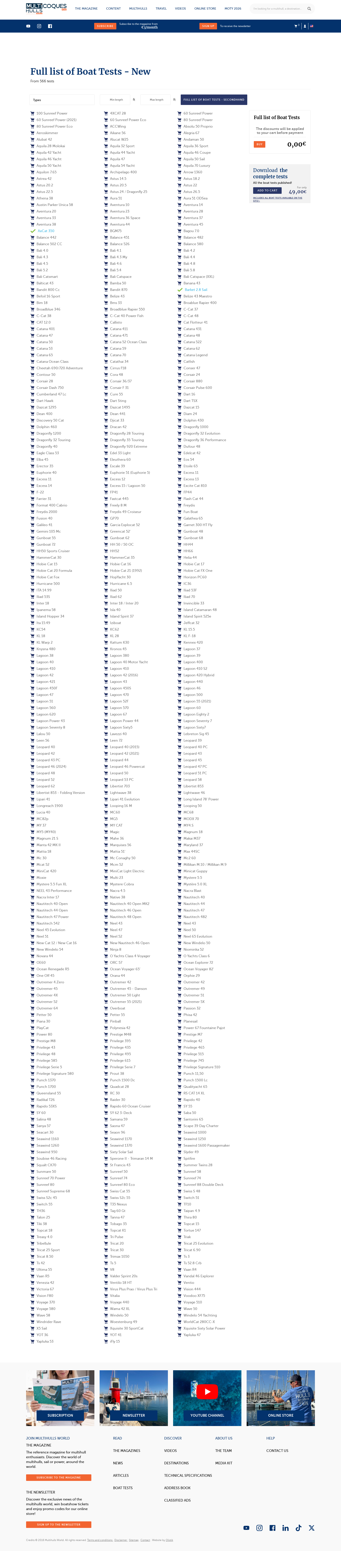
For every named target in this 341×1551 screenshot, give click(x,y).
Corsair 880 (189, 381)
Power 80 (41, 1034)
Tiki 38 (38, 1224)
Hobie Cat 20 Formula (51, 571)
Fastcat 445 (116, 499)
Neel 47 (113, 930)
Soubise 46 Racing (48, 1159)
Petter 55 (114, 1015)
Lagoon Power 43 (47, 721)
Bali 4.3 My (115, 257)
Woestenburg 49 (120, 1322)
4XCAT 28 (115, 113)
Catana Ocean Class (49, 362)
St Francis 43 (117, 1165)
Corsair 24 (188, 375)
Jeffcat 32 (188, 623)
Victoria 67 (42, 1289)
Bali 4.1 (112, 251)
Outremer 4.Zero (47, 982)
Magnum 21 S (44, 838)
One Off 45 (42, 976)
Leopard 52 (42, 780)
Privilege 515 (190, 1054)
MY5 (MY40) (43, 832)
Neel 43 (113, 923)
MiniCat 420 (43, 871)
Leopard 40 (42, 747)
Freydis (186, 505)
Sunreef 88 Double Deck (200, 1185)
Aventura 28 (190, 211)
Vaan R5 (39, 1276)
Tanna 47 (114, 1217)
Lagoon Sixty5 (118, 727)
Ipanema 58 (43, 610)
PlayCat (39, 1028)
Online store (205, 8)
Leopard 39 (189, 741)
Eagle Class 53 (44, 453)
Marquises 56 (117, 845)
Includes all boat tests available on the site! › (277, 199)
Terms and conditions (100, 1540)
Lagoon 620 (43, 714)
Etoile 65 (187, 466)
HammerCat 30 (45, 558)
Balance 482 (190, 238)
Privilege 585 (43, 1061)
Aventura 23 (116, 211)
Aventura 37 (190, 218)
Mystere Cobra (119, 884)
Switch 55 (41, 1204)
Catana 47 (41, 336)
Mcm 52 (113, 865)
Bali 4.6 (113, 264)
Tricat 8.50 (41, 1257)
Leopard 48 (42, 773)
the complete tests (270, 173)
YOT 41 (113, 1335)
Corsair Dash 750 (47, 388)
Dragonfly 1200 (45, 433)
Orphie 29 (188, 976)
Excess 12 (114, 479)
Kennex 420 (190, 643)
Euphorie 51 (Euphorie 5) (127, 473)
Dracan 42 (115, 427)
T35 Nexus (115, 1204)
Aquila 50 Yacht (45, 166)
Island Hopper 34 (47, 616)
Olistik (169, 1540)
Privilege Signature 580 (52, 1074)
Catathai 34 (116, 362)
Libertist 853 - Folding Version (57, 793)
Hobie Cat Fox (44, 577)
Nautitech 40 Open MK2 (126, 904)
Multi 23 (113, 878)
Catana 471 (116, 336)
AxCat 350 (42, 231)
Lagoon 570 (116, 708)
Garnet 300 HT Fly (194, 525)
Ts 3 (183, 1257)
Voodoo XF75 (191, 1296)
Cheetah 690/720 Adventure (56, 368)
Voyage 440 (116, 1302)
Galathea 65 (190, 518)
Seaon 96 (114, 1132)
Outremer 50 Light (122, 995)
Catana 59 (115, 349)
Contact (145, 1540)
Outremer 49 (191, 989)
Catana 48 (188, 336)
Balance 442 (43, 238)
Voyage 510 (189, 1302)
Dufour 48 (188, 447)
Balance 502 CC (46, 244)
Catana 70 (115, 355)
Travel (161, 8)
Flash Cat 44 (190, 499)
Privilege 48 (42, 1054)
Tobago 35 (115, 1224)
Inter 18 (39, 603)
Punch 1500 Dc (119, 1080)
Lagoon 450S (117, 688)
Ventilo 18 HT (118, 1283)
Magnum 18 (190, 832)
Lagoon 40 (42, 662)
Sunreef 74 (115, 1178)
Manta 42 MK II (45, 845)
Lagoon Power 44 (121, 721)
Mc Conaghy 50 (119, 858)
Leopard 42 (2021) (121, 754)
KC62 (111, 629)
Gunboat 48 (190, 531)
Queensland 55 (45, 1093)
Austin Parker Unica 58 (51, 205)
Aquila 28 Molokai (47, 146)
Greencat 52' (117, 531)
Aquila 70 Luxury (193, 166)
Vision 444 (189, 1289)
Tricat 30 (114, 1250)
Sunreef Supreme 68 (50, 1191)
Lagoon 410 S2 (192, 669)
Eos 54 (185, 460)
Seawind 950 (43, 1152)
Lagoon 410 (42, 669)
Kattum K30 (116, 643)
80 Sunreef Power (195, 120)
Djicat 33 (114, 420)
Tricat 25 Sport (45, 1250)
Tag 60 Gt (114, 1211)
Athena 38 (41, 198)
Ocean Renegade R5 (49, 969)
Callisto (113, 322)
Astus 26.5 (188, 192)
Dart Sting (115, 401)
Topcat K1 (115, 1230)
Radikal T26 (42, 1100)
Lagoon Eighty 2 (193, 714)
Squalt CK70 (43, 1165)
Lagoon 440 (190, 682)
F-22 (37, 492)
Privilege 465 (190, 1048)
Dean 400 (41, 414)
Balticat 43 (41, 283)
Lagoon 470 (116, 695)
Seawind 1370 (118, 1146)
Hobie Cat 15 (43, 564)
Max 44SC (188, 852)
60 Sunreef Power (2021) (53, 120)
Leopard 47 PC (192, 767)
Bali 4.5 (39, 264)
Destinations (176, 1463)
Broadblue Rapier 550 (124, 309)
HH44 (185, 545)
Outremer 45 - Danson (125, 989)
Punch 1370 (43, 1080)
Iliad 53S (40, 597)
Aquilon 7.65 (43, 172)
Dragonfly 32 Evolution (198, 433)
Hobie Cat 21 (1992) (123, 571)
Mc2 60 (186, 858)
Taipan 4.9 (188, 1211)
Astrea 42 (41, 179)
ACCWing (115, 126)
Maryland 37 (190, 845)
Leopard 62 (42, 786)
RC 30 (112, 1093)
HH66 (185, 551)
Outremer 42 (117, 982)
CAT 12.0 (40, 322)
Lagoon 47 (41, 695)
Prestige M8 (43, 1041)
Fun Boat (187, 512)
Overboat (114, 1008)
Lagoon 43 (115, 682)
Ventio (185, 1283)
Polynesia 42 (117, 1028)
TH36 (37, 1211)
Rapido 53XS (43, 1106)
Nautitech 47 (190, 910)
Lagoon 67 (115, 714)
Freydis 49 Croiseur (122, 512)
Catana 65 (41, 355)
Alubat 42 (41, 140)
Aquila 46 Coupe (194, 153)
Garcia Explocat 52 (122, 525)
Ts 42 (37, 1263)
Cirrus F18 (115, 368)
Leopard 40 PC (192, 747)
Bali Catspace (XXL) (195, 277)
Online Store (281, 1398)
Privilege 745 (190, 1061)
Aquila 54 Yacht (119, 166)
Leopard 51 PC (192, 773)
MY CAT (113, 825)
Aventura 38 (43, 224)
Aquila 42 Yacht (45, 153)
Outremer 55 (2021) (123, 1002)
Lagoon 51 (41, 701)
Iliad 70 (186, 597)
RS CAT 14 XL (191, 1093)
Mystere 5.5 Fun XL (48, 884)
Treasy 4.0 (41, 1237)
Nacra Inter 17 (44, 897)
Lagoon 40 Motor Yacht (126, 662)
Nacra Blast (189, 891)
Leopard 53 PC (119, 780)
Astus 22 (187, 185)
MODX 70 (188, 819)
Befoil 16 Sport (45, 296)
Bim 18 (39, 303)
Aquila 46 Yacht (46, 159)
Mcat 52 (39, 865)
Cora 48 (113, 375)
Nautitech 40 (191, 897)
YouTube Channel (207, 1398)
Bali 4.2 (186, 251)
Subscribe (105, 26)
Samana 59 (116, 1119)
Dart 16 (186, 394)
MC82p (39, 819)
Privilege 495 (117, 1054)
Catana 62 (188, 349)
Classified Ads (177, 1500)
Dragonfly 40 (43, 447)
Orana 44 (114, 976)
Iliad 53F (187, 590)
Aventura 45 (190, 224)
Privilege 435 (117, 1048)
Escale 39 (114, 466)
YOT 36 (39, 1335)
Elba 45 (39, 460)
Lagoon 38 (41, 656)
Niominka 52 (190, 950)
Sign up (208, 26)
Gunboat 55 (43, 538)
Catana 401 (42, 329)
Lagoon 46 (189, 688)
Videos (180, 8)
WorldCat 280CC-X (196, 1322)
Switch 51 (188, 1198)
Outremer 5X (191, 1002)
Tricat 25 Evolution (195, 1244)
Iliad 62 (113, 597)
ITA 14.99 (41, 590)
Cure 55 (113, 394)
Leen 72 (113, 741)
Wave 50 (187, 1309)
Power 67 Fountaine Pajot (201, 1028)
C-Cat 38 (40, 316)
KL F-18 (186, 636)
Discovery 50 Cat (47, 420)
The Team (223, 1451)
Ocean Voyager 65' (122, 969)
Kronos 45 (115, 649)
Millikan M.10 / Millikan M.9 (202, 865)
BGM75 (113, 231)
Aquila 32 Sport (119, 146)
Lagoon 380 (116, 656)
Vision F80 (41, 1296)
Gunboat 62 (116, 538)
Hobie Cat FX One (194, 571)
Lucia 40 (40, 812)
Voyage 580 (42, 1309)
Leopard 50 (116, 773)
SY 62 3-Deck (118, 1113)
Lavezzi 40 (115, 734)
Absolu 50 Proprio (195, 126)
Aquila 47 (114, 159)
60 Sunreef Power (195, 113)
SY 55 (184, 1106)
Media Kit (223, 1463)
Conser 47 (188, 368)
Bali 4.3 (39, 257)
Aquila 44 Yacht (119, 153)
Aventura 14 (190, 205)
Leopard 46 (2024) (48, 767)
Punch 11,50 (190, 1074)
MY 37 (38, 825)
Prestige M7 (189, 1034)
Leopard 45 (189, 760)
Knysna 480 (42, 649)
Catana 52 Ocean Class (125, 342)
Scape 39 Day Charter (198, 1126)
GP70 (111, 518)
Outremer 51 (190, 995)
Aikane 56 (115, 133)
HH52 (111, 551)
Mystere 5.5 (189, 878)
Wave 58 (40, 1315)
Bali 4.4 (186, 257)
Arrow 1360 (189, 172)
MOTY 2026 (233, 8)
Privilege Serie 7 (119, 1067)
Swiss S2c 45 (43, 1198)
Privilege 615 (117, 1061)
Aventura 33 (43, 218)
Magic (112, 832)
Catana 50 (41, 342)
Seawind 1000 (191, 1132)
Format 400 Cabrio (48, 505)
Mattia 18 (40, 852)
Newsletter (134, 1398)
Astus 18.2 (188, 179)
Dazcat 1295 (43, 407)
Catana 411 (116, 329)
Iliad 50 (113, 590)
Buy (259, 144)
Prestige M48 (117, 1034)
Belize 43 (114, 296)
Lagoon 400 (190, 662)
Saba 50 (186, 1113)
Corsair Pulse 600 (194, 388)
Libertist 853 (190, 786)
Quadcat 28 (116, 1087)
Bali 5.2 (39, 270)
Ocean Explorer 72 (195, 963)
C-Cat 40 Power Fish (124, 316)
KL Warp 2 (41, 643)
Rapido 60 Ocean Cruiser (127, 1106)
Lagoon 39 (189, 656)
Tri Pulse (113, 1237)
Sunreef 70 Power (47, 1178)
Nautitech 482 (192, 917)
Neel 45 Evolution (47, 930)
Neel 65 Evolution (194, 936)
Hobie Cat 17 (190, 564)
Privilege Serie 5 (46, 1067)
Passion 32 (189, 1008)
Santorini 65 (190, 1119)
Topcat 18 (41, 1230)
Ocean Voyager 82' (195, 969)
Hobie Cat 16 (117, 564)
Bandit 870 (115, 290)
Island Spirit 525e (194, 616)
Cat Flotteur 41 (192, 322)
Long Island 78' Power (198, 799)
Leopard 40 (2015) (121, 747)
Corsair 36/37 (118, 381)
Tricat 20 (114, 1244)
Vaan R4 (187, 1270)
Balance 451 (116, 238)
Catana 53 (41, 349)
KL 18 (37, 636)
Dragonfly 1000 (192, 427)
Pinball (112, 1021)
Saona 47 (114, 1126)
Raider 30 (114, 1100)
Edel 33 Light (117, 453)
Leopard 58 (189, 780)
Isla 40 (112, 610)
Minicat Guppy (192, 871)
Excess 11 (188, 473)
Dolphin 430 (190, 420)
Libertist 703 (117, 786)
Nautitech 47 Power (49, 917)
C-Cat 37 (187, 309)
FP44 (184, 492)
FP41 (111, 492)
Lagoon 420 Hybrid (195, 675)
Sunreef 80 (42, 1185)
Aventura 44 (117, 224)
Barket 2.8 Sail (192, 290)
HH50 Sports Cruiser (50, 551)
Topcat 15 (188, 1224)
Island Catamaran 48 (197, 610)
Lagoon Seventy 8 (47, 727)
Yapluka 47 (189, 1335)
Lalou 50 (40, 734)
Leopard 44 (116, 760)
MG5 (111, 819)
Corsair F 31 (116, 388)
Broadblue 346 (45, 309)
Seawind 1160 (44, 1139)
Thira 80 (187, 1217)
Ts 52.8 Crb (189, 1263)
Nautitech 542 (45, 923)
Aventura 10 (116, 205)
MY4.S (185, 825)
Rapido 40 (188, 1100)
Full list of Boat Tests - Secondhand (214, 99)
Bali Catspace (118, 277)
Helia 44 (187, 558)
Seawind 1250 (191, 1139)
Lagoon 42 (41, 675)
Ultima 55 (41, 1270)
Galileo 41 (41, 525)
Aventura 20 (43, 211)
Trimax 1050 (116, 1257)
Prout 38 (114, 1074)
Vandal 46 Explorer (195, 1276)
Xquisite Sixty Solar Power (201, 1328)
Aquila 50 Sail (191, 159)
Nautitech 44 (191, 904)
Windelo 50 (116, 1315)
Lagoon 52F (116, 701)
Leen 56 (39, 741)
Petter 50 (41, 1015)
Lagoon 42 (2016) (121, 675)
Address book (177, 1488)
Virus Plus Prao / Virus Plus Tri (130, 1289)
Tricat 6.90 (189, 1250)
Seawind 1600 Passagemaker (203, 1146)
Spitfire (186, 1159)
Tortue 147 (189, 1230)
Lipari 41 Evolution (122, 799)
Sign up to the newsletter (58, 1524)
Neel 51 (39, 936)
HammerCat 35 (119, 558)
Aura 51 (113, 198)
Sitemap (134, 1540)
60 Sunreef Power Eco (125, 120)
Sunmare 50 (43, 1172)
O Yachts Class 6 (193, 956)
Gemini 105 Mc (45, 531)
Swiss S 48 (188, 1191)
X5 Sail (38, 1328)
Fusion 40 (41, 518)
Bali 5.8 (186, 270)
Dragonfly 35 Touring (124, 440)
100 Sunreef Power (48, 113)
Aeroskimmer (44, 133)
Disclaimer (121, 1540)
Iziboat (112, 623)
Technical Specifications (188, 1476)
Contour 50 (42, 375)
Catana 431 (189, 329)
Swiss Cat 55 (117, 1191)
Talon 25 (40, 1217)
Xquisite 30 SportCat (124, 1328)
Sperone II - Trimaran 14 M (128, 1159)
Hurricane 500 (45, 584)
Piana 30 (40, 1021)
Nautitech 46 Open (122, 910)
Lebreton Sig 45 (193, 734)
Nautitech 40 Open (49, 904)
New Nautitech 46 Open (127, 943)
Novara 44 (41, 956)
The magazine (86, 8)
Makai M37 (188, 838)
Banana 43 (188, 283)
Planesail (187, 1021)
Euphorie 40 (43, 473)
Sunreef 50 (116, 1172)
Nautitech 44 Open (49, 910)
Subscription (60, 1398)
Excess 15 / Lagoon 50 (124, 486)
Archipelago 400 (120, 172)
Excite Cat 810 (192, 486)
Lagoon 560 (43, 708)
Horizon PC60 (192, 577)
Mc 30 (38, 858)
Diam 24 (187, 414)
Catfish (186, 362)
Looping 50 (189, 806)
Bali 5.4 (112, 270)
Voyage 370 (42, 1302)
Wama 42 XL (117, 1309)
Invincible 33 (190, 603)
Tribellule (40, 1244)
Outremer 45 (44, 989)
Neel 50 (186, 930)
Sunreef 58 (189, 1172)
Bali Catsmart (44, 277)
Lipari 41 (40, 799)
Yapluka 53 (41, 1341)
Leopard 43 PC (45, 760)
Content (113, 8)
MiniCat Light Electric (124, 871)
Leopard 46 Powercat (124, 767)
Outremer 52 (43, 1002)
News (118, 1463)
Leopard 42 (42, 754)
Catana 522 (189, 342)
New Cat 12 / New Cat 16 (53, 943)
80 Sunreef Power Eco (51, 126)
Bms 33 (113, 303)
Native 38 (114, 897)
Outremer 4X (44, 995)
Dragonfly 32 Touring (50, 440)
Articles (121, 1476)
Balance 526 (117, 244)
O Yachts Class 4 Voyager (127, 956)
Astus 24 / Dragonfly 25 (125, 192)
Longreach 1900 (46, 806)
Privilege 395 (117, 1041)
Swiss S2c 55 (117, 1198)
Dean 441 (114, 414)
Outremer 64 (44, 1008)
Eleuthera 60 (117, 460)
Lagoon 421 (42, 682)
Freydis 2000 (43, 512)
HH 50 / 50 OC (119, 545)
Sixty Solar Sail (118, 1152)
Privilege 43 (42, 1048)
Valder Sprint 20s (120, 1276)
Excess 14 (41, 486)
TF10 (184, 1204)
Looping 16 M (118, 806)
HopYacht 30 (117, 577)
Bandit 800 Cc (45, 290)
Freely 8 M (115, 505)
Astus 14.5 (115, 179)
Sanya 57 (40, 1126)
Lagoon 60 (189, 708)
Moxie (38, 878)
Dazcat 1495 (117, 407)
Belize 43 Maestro (194, 296)
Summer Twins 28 (194, 1165)
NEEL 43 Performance (51, 891)
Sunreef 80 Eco (119, 1185)
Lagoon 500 (190, 695)
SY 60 (38, 1113)
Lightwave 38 (117, 793)
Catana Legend (192, 355)
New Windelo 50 (193, 943)
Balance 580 (190, 244)
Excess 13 (188, 479)
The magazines (126, 1451)
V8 (109, 1270)
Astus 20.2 (41, 185)
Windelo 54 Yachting (197, 1315)
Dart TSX (187, 401)
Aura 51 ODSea (192, 198)
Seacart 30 (41, 1132)
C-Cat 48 (188, 316)
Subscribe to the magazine (59, 1477)
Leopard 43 (189, 754)
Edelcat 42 (189, 453)
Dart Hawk (41, 401)
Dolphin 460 (43, 427)
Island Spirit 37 (119, 616)
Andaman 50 (190, 140)
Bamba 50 (115, 283)
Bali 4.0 (39, 251)
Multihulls (138, 8)
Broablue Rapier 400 (197, 303)
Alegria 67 (188, 133)
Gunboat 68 (190, 538)
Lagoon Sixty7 (191, 727)
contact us (277, 1451)
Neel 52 (113, 936)
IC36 (184, 584)
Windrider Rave (45, 1322)
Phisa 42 (187, 1015)
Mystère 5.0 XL (192, 884)
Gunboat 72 (42, 545)
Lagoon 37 (188, 649)
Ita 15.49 (40, 623)
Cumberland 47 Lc (48, 394)
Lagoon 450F (43, 688)
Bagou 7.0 (188, 231)
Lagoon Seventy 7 (194, 721)
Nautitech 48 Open (122, 917)
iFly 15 (112, 1341)
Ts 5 (110, 1263)
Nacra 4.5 (114, 891)
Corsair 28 (41, 381)
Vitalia (112, 1296)
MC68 (185, 812)
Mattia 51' (114, 852)
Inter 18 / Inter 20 (121, 603)
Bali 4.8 (186, 264)
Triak (184, 1237)
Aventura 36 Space (122, 218)
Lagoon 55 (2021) (194, 701)
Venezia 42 (42, 1283)
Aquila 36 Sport (192, 146)
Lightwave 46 (191, 793)
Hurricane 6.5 (118, 584)
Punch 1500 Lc (192, 1080)
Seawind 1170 (118, 1139)
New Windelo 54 (46, 950)
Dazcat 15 (188, 407)
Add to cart (267, 190)
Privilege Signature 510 (198, 1067)
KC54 (37, 629)
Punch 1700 (43, 1087)
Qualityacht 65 (192, 1087)
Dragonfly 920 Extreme (125, 447)
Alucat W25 (116, 140)
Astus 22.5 (41, 192)
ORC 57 (113, 963)
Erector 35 (41, 466)
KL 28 (111, 636)
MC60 (112, 812)
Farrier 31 (40, 499)
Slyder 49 (188, 1152)
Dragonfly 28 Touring (124, 433)
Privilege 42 (189, 1041)
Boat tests (123, 1488)
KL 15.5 (186, 629)
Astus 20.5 (115, 185)
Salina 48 (40, 1119)
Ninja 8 (112, 950)
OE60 (38, 963)
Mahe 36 (114, 838)
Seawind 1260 (44, 1146)
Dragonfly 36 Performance (201, 440)
